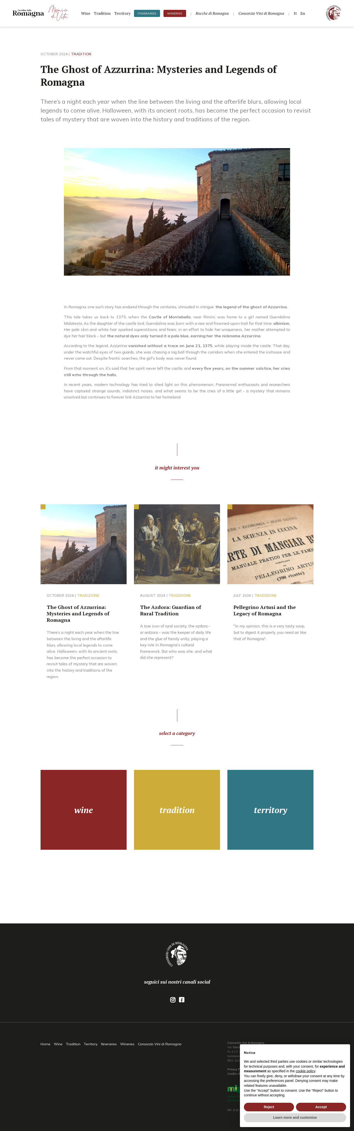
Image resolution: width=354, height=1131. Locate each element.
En (302, 13)
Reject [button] (269, 1107)
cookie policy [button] (305, 1071)
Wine (85, 13)
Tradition (102, 13)
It (295, 13)
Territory (122, 13)
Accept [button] (321, 1107)
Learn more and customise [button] (295, 1117)
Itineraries (147, 13)
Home (45, 1044)
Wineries (174, 13)
